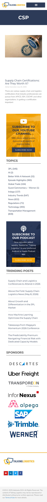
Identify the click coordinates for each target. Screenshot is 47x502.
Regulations (14, 203)
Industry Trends (15, 195)
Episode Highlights (17, 180)
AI (9, 172)
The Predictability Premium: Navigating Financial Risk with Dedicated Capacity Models (24, 338)
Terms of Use (10, 497)
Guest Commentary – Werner (22, 187)
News (11, 199)
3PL (10, 168)
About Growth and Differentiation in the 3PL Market (21, 304)
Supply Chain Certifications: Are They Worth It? (22, 82)
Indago (11, 191)
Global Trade (14, 184)
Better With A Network (19, 176)
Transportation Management (21, 210)
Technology (13, 207)
